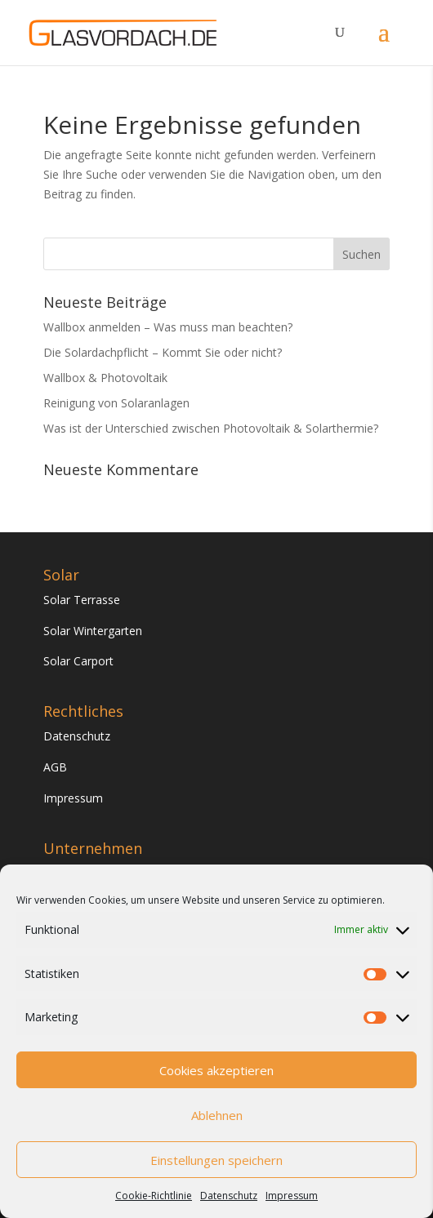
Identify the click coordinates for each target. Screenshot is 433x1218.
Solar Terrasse (81, 599)
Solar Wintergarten (92, 630)
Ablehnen (217, 1115)
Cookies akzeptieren (216, 1070)
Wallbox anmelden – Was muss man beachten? (167, 327)
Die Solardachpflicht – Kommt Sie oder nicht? (162, 352)
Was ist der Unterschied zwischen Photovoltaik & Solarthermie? (210, 428)
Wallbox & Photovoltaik (105, 377)
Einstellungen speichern (216, 1160)
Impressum (292, 1195)
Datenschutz (228, 1195)
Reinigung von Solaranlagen (116, 403)
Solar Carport (78, 661)
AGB (55, 767)
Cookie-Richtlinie (153, 1195)
